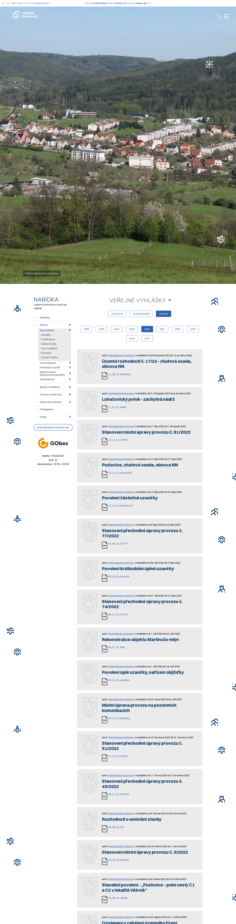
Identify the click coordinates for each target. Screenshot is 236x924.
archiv (163, 313)
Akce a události (49, 348)
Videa (41, 417)
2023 (132, 329)
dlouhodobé (141, 313)
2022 (147, 329)
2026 (86, 329)
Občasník (46, 352)
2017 (147, 338)
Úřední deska (48, 339)
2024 (117, 329)
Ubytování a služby (48, 401)
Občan (41, 325)
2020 (177, 329)
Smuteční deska (49, 357)
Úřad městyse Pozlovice (121, 355)
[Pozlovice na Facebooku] (3, 3)
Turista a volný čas (48, 394)
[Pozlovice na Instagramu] (7, 3)
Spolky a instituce (47, 387)
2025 (101, 329)
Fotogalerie (44, 409)
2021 (162, 329)
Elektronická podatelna (53, 427)
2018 (132, 338)
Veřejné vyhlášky (137, 300)
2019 (193, 329)
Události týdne (48, 343)
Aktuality (46, 334)
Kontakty (42, 317)
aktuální (117, 313)
